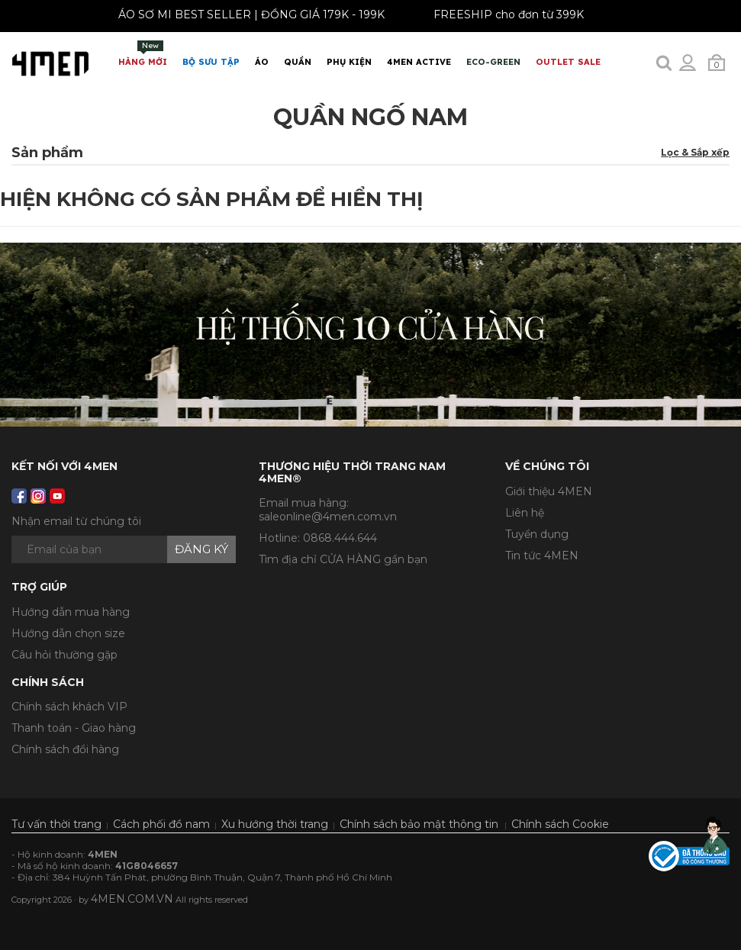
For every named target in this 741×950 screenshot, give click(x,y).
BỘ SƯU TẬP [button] (211, 61)
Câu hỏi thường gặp (64, 655)
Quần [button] (297, 61)
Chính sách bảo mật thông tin (419, 824)
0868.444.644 (340, 538)
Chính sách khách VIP (69, 706)
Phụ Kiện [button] (349, 61)
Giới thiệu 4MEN (548, 491)
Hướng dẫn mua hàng (70, 612)
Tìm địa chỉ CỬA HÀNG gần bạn (343, 559)
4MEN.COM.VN (132, 899)
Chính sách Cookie (560, 824)
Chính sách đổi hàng (65, 749)
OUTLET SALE (568, 61)
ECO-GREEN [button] (493, 61)
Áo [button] (262, 61)
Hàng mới (142, 53)
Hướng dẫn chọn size (68, 633)
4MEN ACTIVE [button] (419, 61)
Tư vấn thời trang (56, 824)
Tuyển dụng (537, 534)
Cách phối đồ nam (161, 824)
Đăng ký (201, 549)
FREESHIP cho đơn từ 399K (504, 14)
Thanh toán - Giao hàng (73, 728)
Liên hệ (524, 513)
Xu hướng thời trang (274, 824)
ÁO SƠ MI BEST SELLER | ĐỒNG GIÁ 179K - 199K (247, 14)
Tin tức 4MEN (541, 555)
